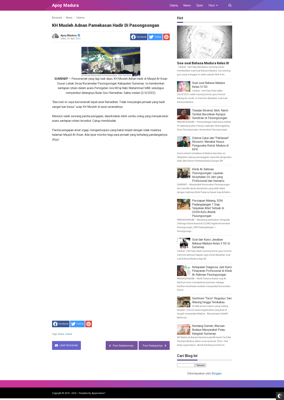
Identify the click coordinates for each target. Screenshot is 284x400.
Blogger (217, 373)
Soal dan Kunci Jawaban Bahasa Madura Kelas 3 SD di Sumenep (211, 243)
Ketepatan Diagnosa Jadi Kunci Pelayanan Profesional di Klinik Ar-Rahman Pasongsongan (212, 271)
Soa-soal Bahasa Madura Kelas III (203, 63)
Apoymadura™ (99, 393)
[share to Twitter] (155, 37)
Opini (199, 5)
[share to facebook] (138, 37)
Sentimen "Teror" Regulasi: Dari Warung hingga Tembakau (212, 300)
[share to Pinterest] (166, 37)
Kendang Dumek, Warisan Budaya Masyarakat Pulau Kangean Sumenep (208, 329)
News (187, 5)
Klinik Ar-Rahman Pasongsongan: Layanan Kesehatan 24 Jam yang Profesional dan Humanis (208, 174)
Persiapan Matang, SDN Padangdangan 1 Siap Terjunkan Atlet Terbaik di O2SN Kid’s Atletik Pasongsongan (208, 208)
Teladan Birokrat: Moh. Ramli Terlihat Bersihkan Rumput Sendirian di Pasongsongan (210, 114)
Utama (174, 5)
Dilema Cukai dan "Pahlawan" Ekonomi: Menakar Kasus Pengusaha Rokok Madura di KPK (210, 143)
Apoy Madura (70, 35)
